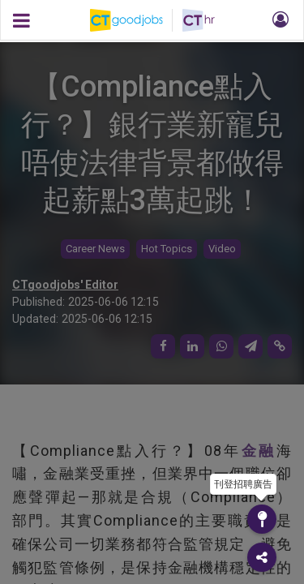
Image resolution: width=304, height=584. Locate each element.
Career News (95, 249)
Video (222, 249)
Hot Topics (166, 249)
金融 (259, 450)
